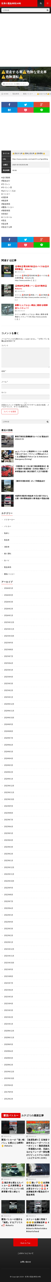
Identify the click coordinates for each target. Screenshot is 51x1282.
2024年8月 (8, 731)
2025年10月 (9, 636)
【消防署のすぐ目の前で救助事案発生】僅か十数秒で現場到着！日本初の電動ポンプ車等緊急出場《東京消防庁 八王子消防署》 (32, 468)
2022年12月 (9, 867)
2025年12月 (9, 622)
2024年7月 (8, 738)
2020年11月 (9, 1037)
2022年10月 (9, 881)
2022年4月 (8, 922)
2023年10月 (9, 799)
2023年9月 (8, 806)
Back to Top (25, 1243)
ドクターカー (9, 519)
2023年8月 (8, 813)
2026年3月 (8, 602)
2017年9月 (8, 1092)
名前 (3, 371)
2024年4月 (8, 758)
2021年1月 (8, 1024)
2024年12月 (9, 704)
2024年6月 (8, 745)
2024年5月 (8, 751)
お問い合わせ (25, 1262)
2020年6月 (8, 1051)
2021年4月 (8, 1003)
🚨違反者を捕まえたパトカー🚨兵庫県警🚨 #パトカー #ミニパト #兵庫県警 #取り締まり (12, 1187)
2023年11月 (9, 792)
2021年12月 (9, 949)
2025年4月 (8, 677)
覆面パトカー (21, 84)
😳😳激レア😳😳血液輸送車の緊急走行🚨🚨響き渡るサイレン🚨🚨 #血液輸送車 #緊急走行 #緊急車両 (38, 1188)
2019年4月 (8, 1085)
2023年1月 (8, 860)
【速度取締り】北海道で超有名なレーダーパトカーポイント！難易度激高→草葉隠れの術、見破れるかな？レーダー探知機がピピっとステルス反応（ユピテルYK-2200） (38, 1148)
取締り (6, 533)
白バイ (6, 560)
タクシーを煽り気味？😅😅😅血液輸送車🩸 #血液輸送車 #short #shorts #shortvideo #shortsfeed (37, 1225)
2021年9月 (8, 969)
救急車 (6, 540)
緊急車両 (7, 567)
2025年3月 (8, 683)
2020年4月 (8, 1058)
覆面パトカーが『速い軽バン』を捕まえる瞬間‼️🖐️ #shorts (13, 1142)
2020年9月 (8, 1044)
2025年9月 (8, 643)
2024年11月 (9, 711)
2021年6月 (8, 990)
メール (4, 382)
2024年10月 (9, 717)
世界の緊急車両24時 (33, 1277)
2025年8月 (8, 649)
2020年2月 (8, 1065)
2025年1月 (8, 697)
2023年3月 (8, 847)
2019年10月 (9, 1078)
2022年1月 (8, 942)
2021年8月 (8, 976)
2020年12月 (9, 1031)
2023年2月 (8, 854)
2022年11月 (9, 874)
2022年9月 (8, 888)
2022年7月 (8, 901)
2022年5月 (8, 915)
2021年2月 (8, 1017)
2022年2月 (8, 935)
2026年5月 (8, 588)
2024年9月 (8, 724)
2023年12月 (9, 786)
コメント (4, 345)
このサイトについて (25, 1253)
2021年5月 (8, 997)
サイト (4, 392)
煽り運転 (7, 553)
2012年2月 (8, 1099)
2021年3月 (8, 1010)
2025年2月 (8, 690)
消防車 (6, 547)
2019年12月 (9, 1071)
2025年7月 (8, 656)
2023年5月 (8, 833)
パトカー (7, 526)
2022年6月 (8, 908)
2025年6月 (8, 663)
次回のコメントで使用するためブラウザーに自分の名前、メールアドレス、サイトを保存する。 (25, 406)
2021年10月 (9, 963)
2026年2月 (8, 609)
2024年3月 (8, 765)
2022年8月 (8, 894)
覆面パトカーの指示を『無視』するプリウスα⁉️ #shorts (11, 1222)
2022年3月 (8, 928)
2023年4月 (8, 840)
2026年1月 (8, 615)
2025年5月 (8, 670)
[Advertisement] (25, 40)
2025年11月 (9, 629)
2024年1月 (8, 779)
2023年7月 (8, 820)
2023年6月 (8, 826)
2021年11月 (9, 956)
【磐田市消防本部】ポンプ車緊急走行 (30, 481)
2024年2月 (8, 772)
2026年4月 (8, 595)
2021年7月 (8, 983)
